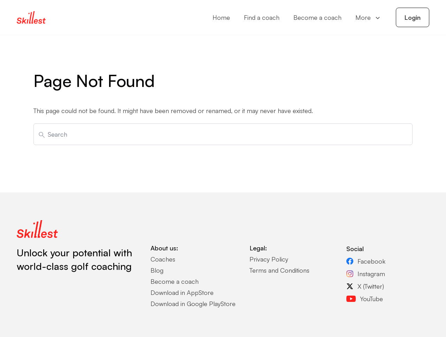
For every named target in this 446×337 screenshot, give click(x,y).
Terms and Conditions (279, 270)
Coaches (163, 259)
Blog (157, 270)
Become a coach (317, 17)
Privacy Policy (268, 259)
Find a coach (261, 17)
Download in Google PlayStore (193, 303)
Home (221, 17)
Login (413, 17)
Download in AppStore (182, 292)
